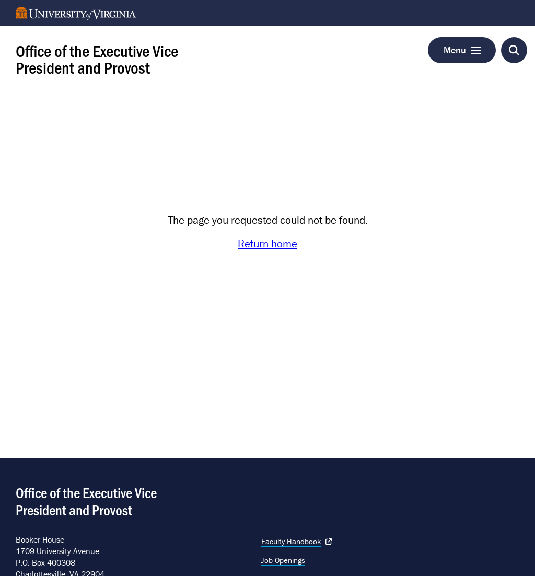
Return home (267, 243)
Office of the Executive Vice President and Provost (97, 58)
